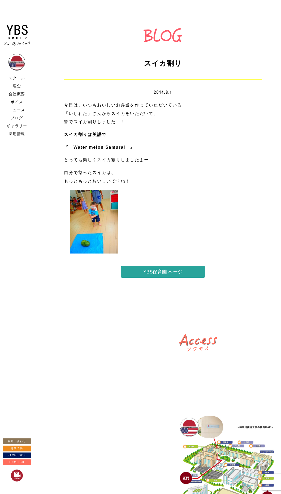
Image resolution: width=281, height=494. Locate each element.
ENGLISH (16, 462)
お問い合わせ (16, 441)
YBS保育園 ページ (163, 272)
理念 (17, 86)
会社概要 (16, 94)
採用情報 (16, 134)
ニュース (16, 110)
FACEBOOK (17, 455)
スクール (16, 78)
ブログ (17, 118)
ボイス (17, 102)
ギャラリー (16, 126)
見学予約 (17, 448)
